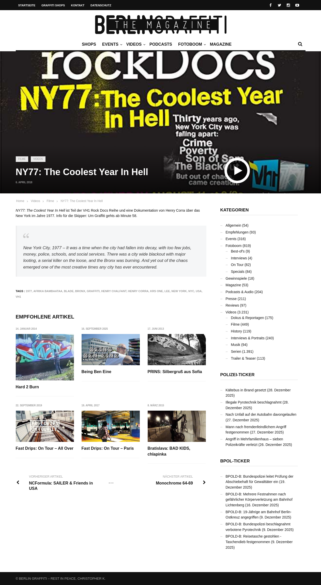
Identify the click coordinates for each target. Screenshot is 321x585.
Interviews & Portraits (248, 338)
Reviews (232, 305)
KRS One (156, 291)
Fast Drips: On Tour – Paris (108, 448)
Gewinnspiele (236, 278)
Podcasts (160, 44)
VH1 (18, 296)
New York (179, 291)
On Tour (237, 265)
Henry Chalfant (113, 291)
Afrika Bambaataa (47, 291)
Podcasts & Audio (240, 292)
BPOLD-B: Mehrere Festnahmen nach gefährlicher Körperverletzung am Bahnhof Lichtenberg (259, 499)
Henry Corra (138, 291)
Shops (89, 44)
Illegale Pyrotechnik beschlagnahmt (254, 402)
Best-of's (238, 251)
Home (20, 201)
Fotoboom (191, 44)
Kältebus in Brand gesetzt (246, 390)
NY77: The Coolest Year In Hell (81, 201)
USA (199, 291)
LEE (167, 291)
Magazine (221, 44)
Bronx (80, 291)
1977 (29, 291)
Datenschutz (100, 5)
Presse (231, 299)
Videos (135, 44)
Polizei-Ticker (237, 374)
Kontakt (77, 5)
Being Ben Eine (96, 372)
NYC (191, 291)
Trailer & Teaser (243, 358)
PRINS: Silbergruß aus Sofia (175, 372)
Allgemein (233, 225)
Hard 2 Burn (27, 387)
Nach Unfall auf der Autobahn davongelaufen (261, 414)
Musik (235, 345)
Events (111, 44)
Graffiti (93, 291)
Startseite (27, 5)
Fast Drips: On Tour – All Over (45, 448)
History (236, 331)
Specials (237, 272)
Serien (236, 351)
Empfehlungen (237, 232)
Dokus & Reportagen (247, 318)
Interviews (239, 258)
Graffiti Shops (53, 5)
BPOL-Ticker (235, 461)
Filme (22, 159)
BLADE (68, 291)
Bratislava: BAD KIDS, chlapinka (169, 451)
